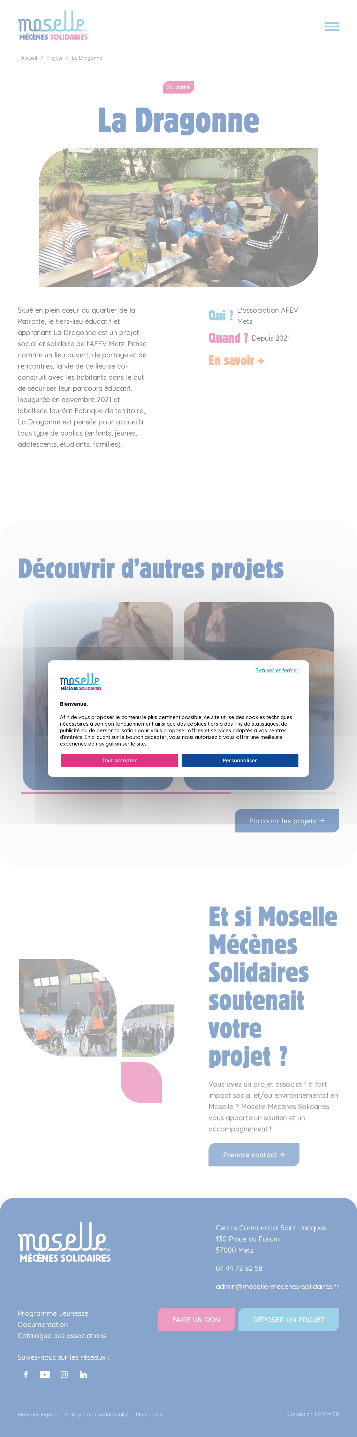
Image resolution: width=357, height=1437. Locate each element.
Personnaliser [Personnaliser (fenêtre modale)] (240, 760)
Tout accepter (119, 760)
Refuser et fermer (277, 670)
